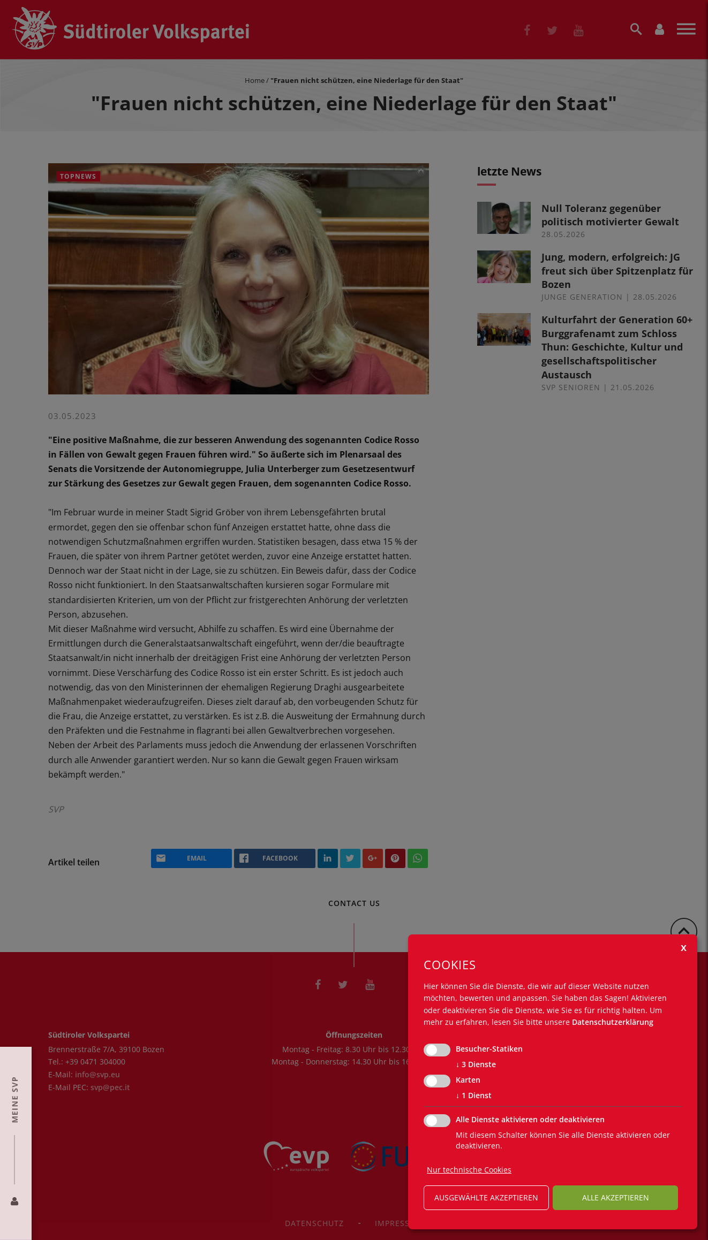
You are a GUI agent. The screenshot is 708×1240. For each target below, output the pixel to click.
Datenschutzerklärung (612, 1022)
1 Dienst (474, 1095)
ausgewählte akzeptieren (486, 1197)
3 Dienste (476, 1064)
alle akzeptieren (615, 1197)
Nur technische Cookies (469, 1170)
